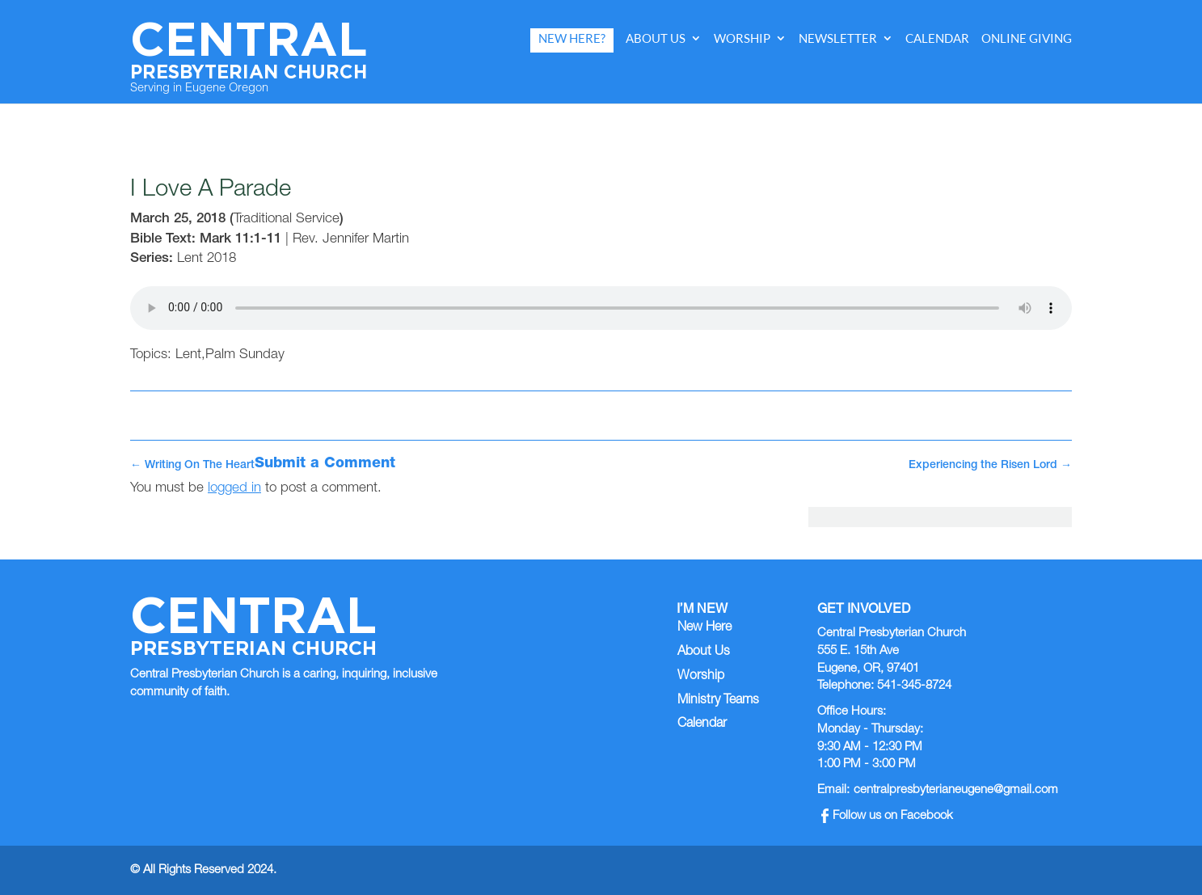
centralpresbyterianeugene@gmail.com (956, 790)
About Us (655, 38)
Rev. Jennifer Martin (351, 240)
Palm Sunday (245, 355)
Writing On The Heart (192, 465)
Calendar (937, 38)
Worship (742, 38)
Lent (188, 355)
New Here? (571, 38)
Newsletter (838, 38)
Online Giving (1026, 38)
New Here (704, 628)
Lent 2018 (206, 259)
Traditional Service (287, 219)
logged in (234, 489)
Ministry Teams (718, 700)
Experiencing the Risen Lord (990, 465)
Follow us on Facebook (887, 816)
